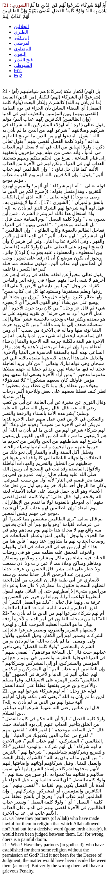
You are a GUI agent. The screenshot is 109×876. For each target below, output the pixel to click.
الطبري (21, 32)
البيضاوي (22, 48)
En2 (18, 75)
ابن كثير (21, 37)
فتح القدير (23, 59)
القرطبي (22, 43)
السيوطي (23, 65)
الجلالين (21, 26)
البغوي (20, 54)
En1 (18, 70)
